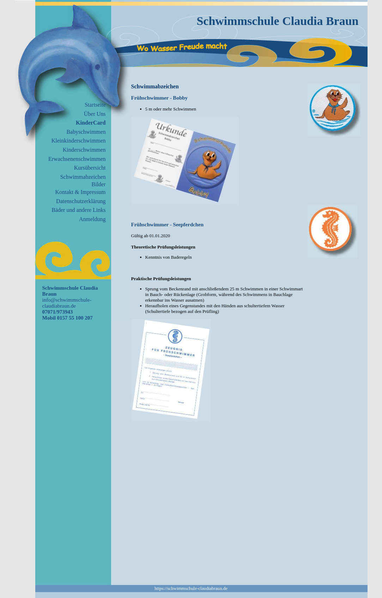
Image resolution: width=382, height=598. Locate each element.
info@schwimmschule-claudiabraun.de (67, 303)
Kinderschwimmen (84, 150)
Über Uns (95, 114)
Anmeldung (92, 219)
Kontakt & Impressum (80, 192)
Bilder (99, 184)
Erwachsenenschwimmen (77, 159)
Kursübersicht (90, 168)
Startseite (95, 105)
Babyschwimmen (85, 132)
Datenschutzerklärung (80, 201)
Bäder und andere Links (78, 210)
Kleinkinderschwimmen (78, 141)
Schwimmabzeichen (83, 177)
